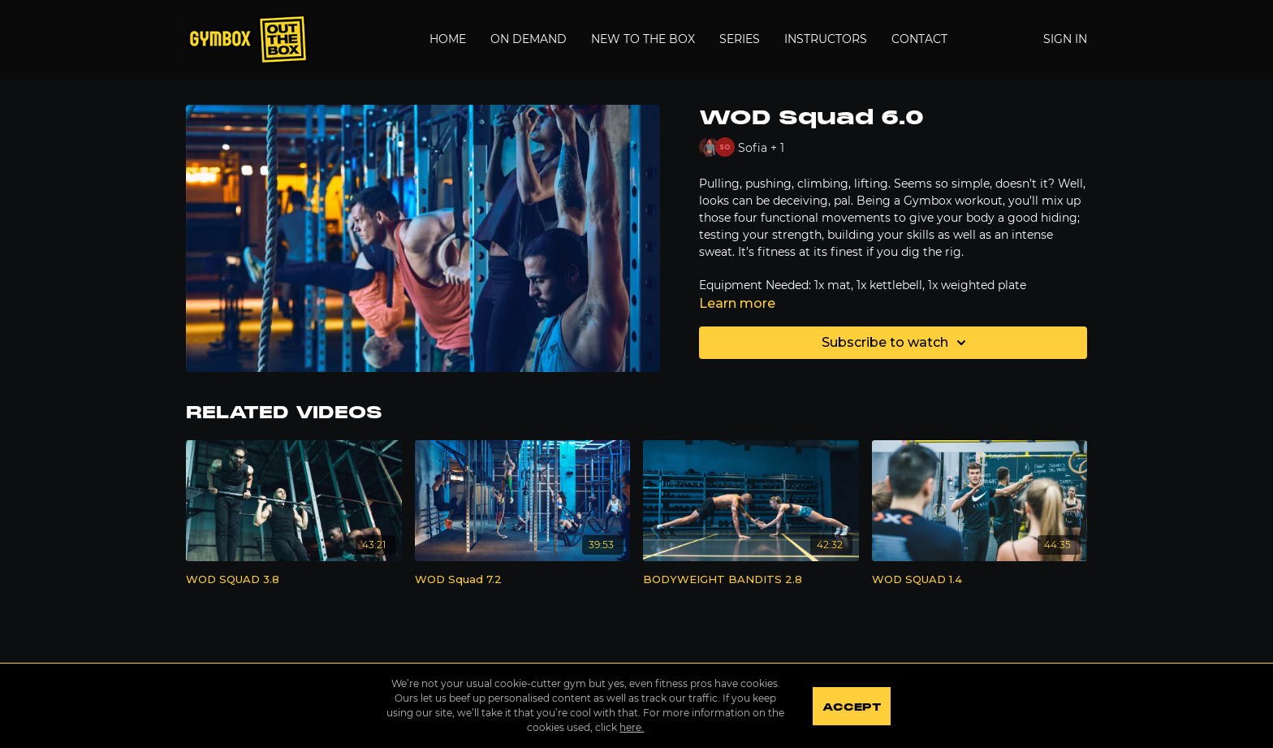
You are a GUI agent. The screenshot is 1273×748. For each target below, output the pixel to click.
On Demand (528, 39)
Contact (919, 39)
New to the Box (643, 39)
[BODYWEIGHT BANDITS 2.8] (751, 580)
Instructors (825, 39)
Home (447, 39)
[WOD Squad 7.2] (523, 580)
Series (739, 39)
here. (631, 727)
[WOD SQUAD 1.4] (980, 580)
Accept (851, 707)
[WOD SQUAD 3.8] (294, 580)
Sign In (1065, 39)
